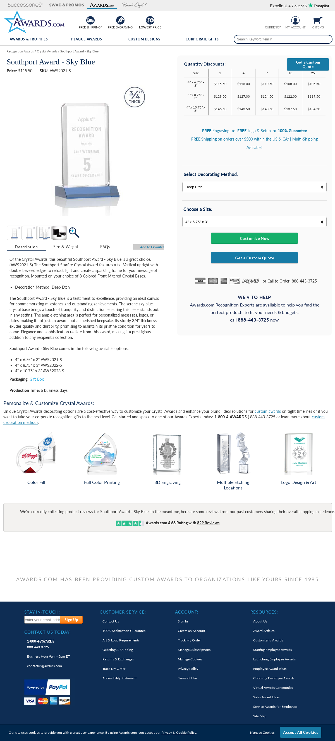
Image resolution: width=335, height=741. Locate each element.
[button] (22, 5)
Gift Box (37, 379)
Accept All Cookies (300, 732)
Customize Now (254, 238)
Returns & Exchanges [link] (118, 659)
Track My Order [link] (113, 669)
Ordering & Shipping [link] (117, 650)
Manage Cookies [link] (190, 659)
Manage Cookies (262, 732)
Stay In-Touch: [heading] (42, 611)
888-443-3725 (40, 644)
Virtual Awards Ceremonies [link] (273, 688)
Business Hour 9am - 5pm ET (48, 656)
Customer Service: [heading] (123, 611)
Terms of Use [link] (187, 678)
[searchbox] (283, 39)
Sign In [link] (183, 621)
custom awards (268, 411)
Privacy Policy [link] (188, 669)
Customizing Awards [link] (268, 640)
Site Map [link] (259, 716)
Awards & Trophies (29, 39)
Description (26, 246)
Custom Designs (144, 39)
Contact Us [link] (110, 621)
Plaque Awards (86, 39)
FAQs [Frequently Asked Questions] (105, 246)
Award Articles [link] (263, 631)
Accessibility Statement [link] (119, 678)
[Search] (326, 39)
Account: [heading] (186, 611)
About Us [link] (260, 621)
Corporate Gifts (202, 39)
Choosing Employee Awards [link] (273, 678)
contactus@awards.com (44, 666)
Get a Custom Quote (308, 64)
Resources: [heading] (264, 611)
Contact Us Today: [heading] (47, 631)
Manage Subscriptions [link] (194, 650)
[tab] (26, 247)
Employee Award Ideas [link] (269, 669)
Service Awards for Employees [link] (275, 706)
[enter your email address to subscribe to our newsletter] (42, 620)
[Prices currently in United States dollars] (268, 19)
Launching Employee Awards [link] (274, 659)
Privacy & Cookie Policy (178, 732)
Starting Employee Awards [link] (272, 650)
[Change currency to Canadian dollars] (277, 19)
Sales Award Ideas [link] (266, 697)
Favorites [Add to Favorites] (152, 247)
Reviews (208, 522)
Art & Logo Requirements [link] (121, 640)
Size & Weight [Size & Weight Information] (65, 246)
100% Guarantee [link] (123, 631)
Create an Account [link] (191, 631)
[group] (272, 19)
